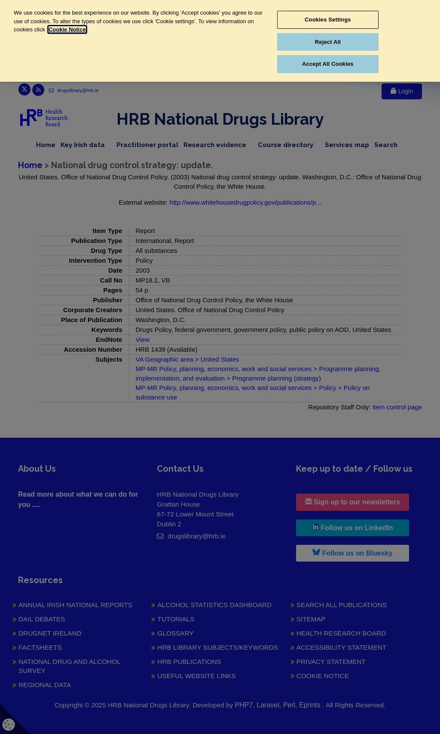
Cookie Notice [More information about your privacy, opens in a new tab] (67, 29)
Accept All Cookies (328, 64)
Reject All (328, 42)
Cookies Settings (328, 19)
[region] (220, 41)
